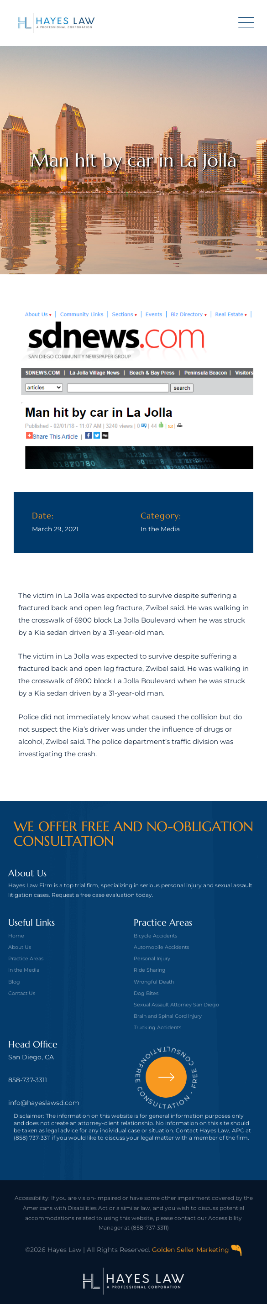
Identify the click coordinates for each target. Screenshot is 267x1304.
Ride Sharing (150, 970)
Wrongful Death (154, 982)
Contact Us (21, 993)
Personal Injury (152, 958)
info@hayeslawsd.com (43, 1103)
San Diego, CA (31, 1057)
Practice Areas (25, 958)
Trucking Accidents (157, 1027)
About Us (19, 947)
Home (16, 935)
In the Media (160, 529)
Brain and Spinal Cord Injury (168, 1016)
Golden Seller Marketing (197, 1250)
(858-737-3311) (150, 1227)
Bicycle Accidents (155, 935)
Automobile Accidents (161, 947)
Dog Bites (146, 993)
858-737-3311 (27, 1080)
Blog (14, 982)
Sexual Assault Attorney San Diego (176, 1004)
